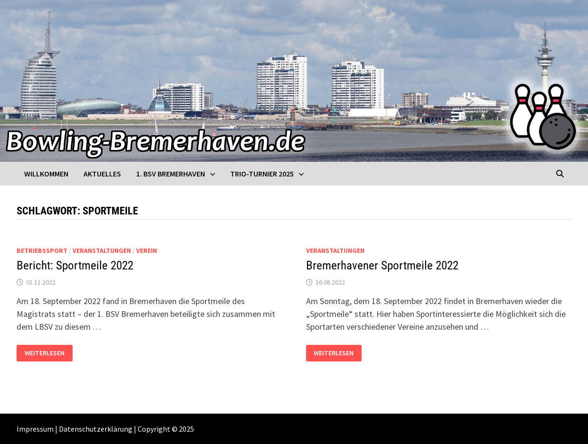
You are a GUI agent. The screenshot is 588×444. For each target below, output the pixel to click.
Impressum (35, 429)
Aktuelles (102, 173)
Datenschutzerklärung (95, 429)
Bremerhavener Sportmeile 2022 (382, 265)
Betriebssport (42, 250)
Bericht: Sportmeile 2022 (75, 265)
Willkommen (46, 173)
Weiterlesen (44, 353)
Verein (146, 250)
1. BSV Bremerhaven (170, 173)
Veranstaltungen (102, 250)
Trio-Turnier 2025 (262, 173)
